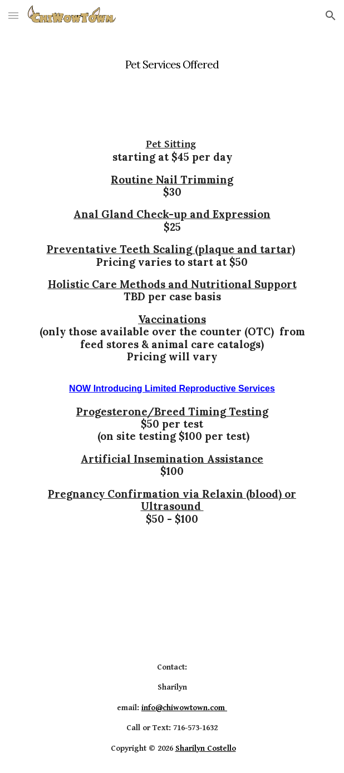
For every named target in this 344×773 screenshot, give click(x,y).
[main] (172, 58)
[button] (13, 15)
